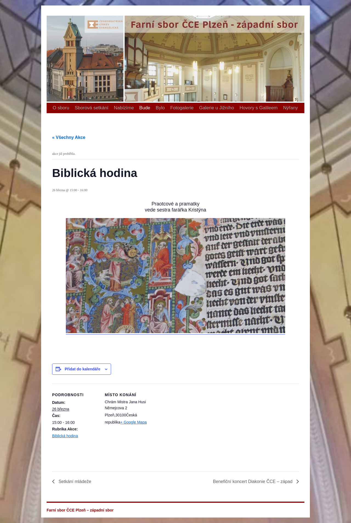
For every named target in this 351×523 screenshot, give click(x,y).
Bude (144, 107)
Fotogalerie (182, 107)
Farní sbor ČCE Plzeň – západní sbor (49, 5)
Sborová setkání (91, 107)
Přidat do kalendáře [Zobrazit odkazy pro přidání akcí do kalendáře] (82, 369)
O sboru (61, 107)
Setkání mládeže (74, 481)
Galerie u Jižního (216, 107)
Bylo (160, 107)
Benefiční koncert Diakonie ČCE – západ (253, 481)
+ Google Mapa (133, 422)
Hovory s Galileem (259, 107)
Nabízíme (124, 107)
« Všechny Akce (68, 137)
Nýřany (290, 107)
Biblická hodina (65, 436)
